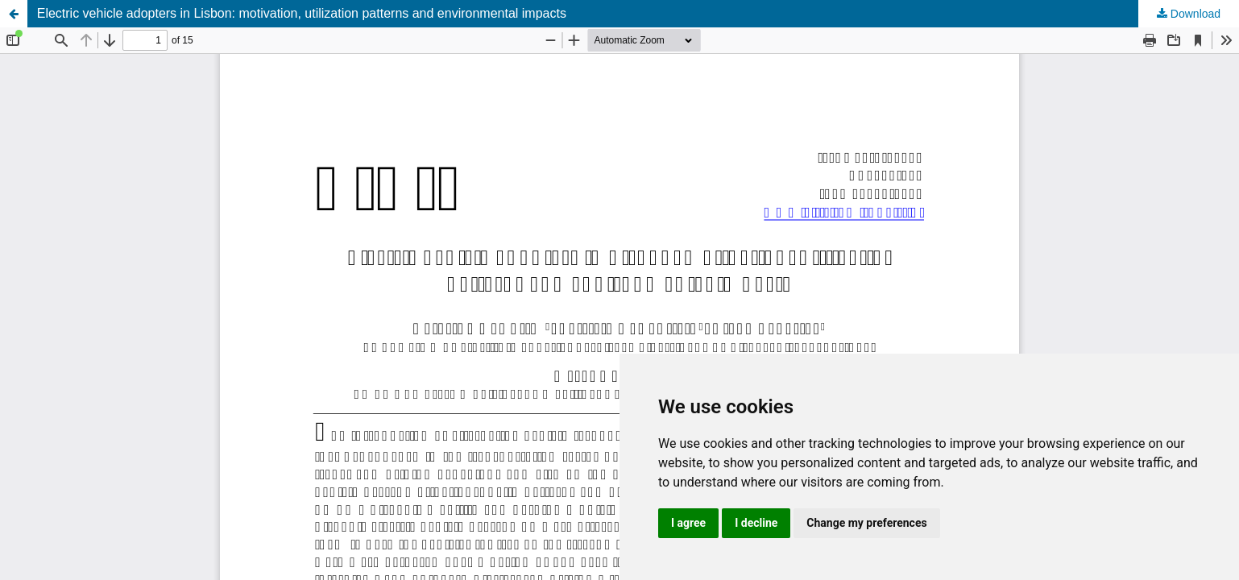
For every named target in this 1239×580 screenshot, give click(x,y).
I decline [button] (756, 522)
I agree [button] (688, 522)
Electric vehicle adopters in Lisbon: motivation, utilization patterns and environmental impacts (301, 13)
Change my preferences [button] (866, 522)
